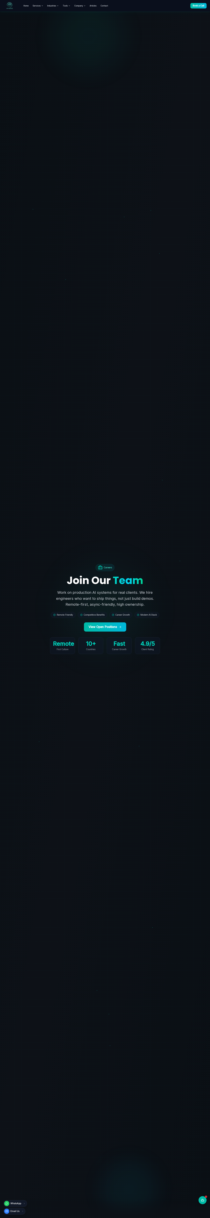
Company (80, 6)
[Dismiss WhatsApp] (24, 1203)
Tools (66, 6)
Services (38, 6)
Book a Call (198, 5)
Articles (93, 6)
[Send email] (12, 1211)
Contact (104, 6)
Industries (53, 6)
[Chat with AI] (203, 1200)
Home (26, 6)
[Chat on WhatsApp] (13, 1203)
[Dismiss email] (22, 1211)
